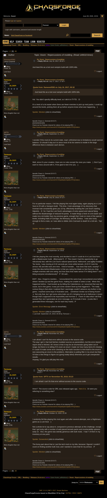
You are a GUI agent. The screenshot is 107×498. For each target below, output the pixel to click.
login (12, 21)
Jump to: (74, 482)
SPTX (6, 132)
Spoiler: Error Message (41, 307)
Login (33, 42)
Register (41, 42)
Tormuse (7, 80)
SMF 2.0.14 (43, 490)
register (18, 21)
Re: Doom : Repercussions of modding (50, 59)
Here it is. (82, 389)
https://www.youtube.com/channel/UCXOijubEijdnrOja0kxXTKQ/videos (56, 127)
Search (19, 42)
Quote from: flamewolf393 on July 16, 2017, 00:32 (54, 87)
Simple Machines (62, 490)
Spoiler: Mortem (38, 112)
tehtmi (48, 45)
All (16, 51)
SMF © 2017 (52, 490)
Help (12, 42)
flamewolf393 (9, 60)
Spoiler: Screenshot (40, 439)
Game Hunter (54, 45)
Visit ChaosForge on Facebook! (21, 35)
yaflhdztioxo (63, 45)
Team (26, 42)
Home (5, 42)
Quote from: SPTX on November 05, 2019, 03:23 (53, 377)
